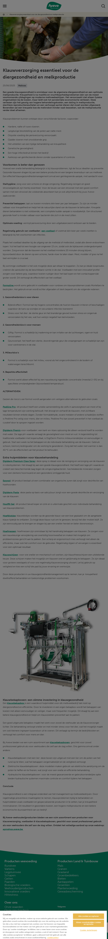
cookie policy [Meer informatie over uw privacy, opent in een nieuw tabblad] (52, 937)
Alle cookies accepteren (88, 916)
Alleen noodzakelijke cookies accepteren (88, 923)
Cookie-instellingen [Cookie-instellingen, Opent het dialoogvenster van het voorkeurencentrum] (88, 930)
